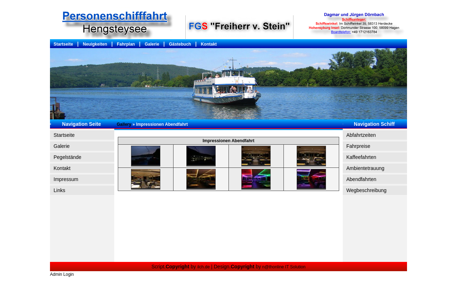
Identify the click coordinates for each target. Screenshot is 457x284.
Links (59, 190)
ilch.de (203, 266)
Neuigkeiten (95, 44)
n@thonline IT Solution (283, 266)
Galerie (152, 44)
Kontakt (209, 44)
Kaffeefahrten (361, 157)
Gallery (124, 124)
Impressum (66, 179)
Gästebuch (180, 44)
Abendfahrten (361, 179)
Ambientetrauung (365, 168)
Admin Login (62, 274)
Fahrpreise (358, 146)
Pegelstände (67, 157)
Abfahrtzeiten (361, 135)
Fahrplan (126, 44)
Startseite (63, 44)
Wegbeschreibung (366, 190)
